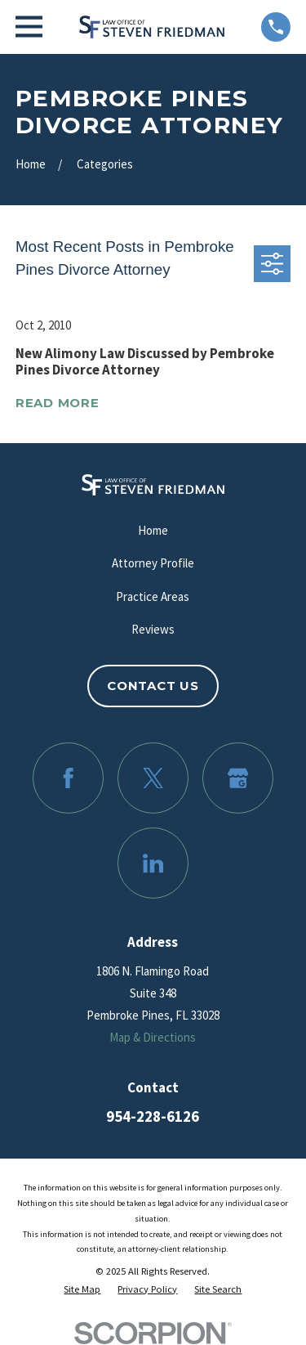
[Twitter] (153, 778)
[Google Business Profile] (238, 778)
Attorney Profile (153, 563)
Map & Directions (152, 1037)
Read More (58, 403)
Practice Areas (152, 596)
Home (153, 530)
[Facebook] (68, 778)
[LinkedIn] (153, 863)
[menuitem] (82, 1289)
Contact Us (153, 685)
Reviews (153, 629)
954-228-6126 (152, 1116)
